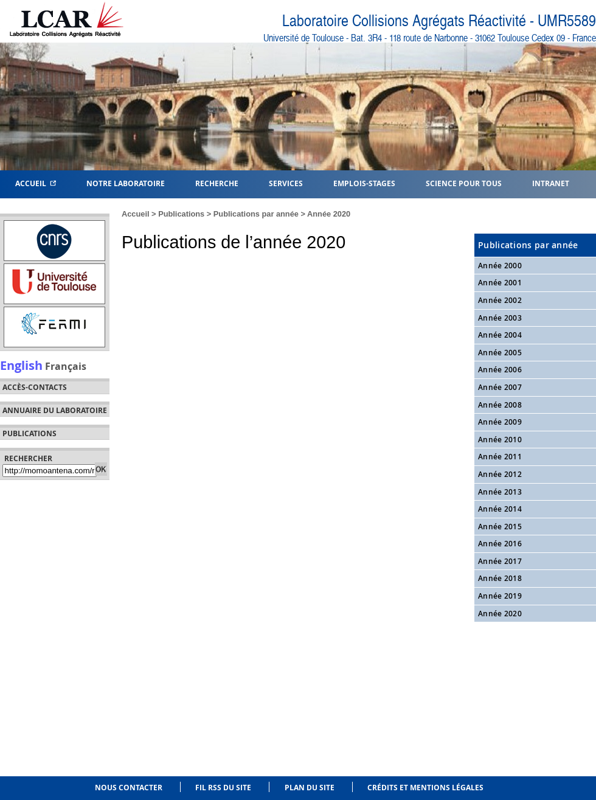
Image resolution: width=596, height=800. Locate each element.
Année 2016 (500, 543)
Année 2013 (500, 492)
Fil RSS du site (223, 787)
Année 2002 (500, 300)
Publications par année (256, 213)
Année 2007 (500, 387)
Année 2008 (500, 405)
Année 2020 (328, 213)
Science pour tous (464, 182)
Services (286, 182)
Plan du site (309, 787)
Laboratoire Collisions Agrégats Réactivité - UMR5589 (439, 21)
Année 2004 (500, 335)
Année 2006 (500, 369)
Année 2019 (500, 596)
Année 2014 (500, 509)
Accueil (35, 182)
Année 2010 (500, 439)
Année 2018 (500, 578)
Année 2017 (500, 561)
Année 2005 (500, 352)
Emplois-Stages (364, 182)
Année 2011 (500, 456)
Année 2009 (500, 422)
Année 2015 (500, 526)
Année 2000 (500, 265)
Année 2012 (500, 474)
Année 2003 (500, 318)
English (21, 365)
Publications (181, 213)
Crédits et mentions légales (425, 787)
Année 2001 (500, 282)
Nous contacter (128, 787)
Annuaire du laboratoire (54, 410)
